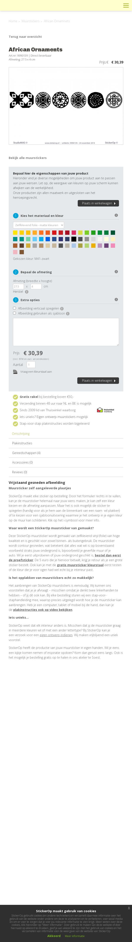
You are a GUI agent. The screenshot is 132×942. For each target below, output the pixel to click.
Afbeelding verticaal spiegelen (41, 308)
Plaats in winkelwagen (99, 203)
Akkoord (54, 936)
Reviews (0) (19, 472)
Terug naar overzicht (25, 37)
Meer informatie (75, 936)
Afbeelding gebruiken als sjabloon (43, 313)
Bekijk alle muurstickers (28, 158)
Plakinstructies (22, 443)
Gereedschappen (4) (26, 453)
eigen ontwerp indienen (56, 635)
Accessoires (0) (22, 462)
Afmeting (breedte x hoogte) (32, 281)
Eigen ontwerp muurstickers (56, 417)
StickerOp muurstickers (18, 8)
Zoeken (116, 5)
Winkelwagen (106, 5)
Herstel (20, 291)
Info (97, 5)
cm (46, 286)
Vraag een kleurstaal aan (32, 372)
